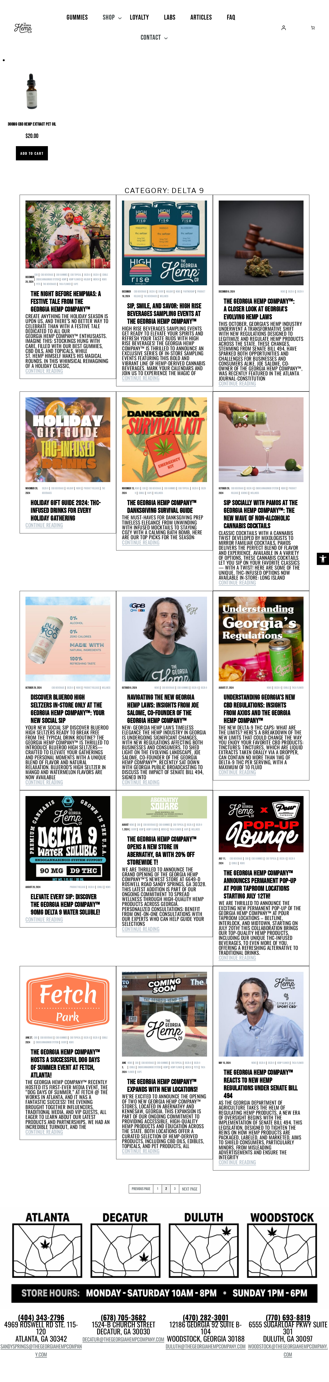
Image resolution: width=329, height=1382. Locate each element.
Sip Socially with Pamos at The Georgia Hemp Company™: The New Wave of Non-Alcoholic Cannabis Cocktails (260, 514)
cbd (36, 275)
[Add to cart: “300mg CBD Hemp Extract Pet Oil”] (32, 153)
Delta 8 (87, 275)
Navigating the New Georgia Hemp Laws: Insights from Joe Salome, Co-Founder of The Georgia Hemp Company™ (163, 709)
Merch (96, 279)
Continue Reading (44, 370)
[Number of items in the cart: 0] (312, 27)
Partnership (188, 292)
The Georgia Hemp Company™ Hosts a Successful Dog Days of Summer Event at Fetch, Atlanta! (65, 1064)
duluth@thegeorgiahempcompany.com (206, 1346)
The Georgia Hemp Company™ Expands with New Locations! (162, 1086)
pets (38, 284)
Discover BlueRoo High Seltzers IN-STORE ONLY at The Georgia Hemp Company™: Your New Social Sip (67, 709)
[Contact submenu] (166, 38)
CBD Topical (75, 275)
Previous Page (141, 1189)
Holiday (87, 279)
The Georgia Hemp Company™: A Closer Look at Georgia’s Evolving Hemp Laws (259, 309)
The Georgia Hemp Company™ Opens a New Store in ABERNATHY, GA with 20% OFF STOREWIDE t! (162, 851)
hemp (64, 279)
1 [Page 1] (157, 1189)
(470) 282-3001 (206, 1317)
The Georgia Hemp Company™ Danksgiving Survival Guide (162, 507)
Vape (76, 284)
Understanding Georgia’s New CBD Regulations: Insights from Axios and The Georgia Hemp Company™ (259, 709)
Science (244, 493)
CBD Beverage (47, 275)
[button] (323, 559)
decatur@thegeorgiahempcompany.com (123, 1339)
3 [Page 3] (174, 1189)
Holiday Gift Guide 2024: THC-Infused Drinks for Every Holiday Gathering (66, 511)
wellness (164, 296)
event (160, 292)
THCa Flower (65, 284)
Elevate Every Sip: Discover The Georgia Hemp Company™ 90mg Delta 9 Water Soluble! (65, 905)
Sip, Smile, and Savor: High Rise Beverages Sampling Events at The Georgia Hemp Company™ (164, 314)
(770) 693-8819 (288, 1317)
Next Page (189, 1189)
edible (105, 275)
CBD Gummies (62, 275)
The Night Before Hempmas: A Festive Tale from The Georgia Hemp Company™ (66, 302)
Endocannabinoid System (47, 279)
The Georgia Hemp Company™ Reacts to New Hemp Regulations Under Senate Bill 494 (261, 1084)
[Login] (284, 28)
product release (91, 488)
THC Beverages (49, 284)
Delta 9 (96, 275)
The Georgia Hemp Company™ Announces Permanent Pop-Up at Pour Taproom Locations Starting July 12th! (260, 885)
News (104, 279)
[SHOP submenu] (120, 18)
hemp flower (75, 279)
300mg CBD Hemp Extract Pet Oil (32, 124)
